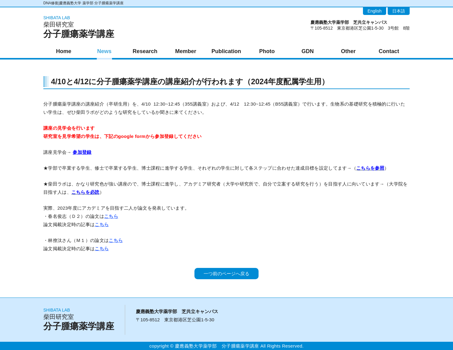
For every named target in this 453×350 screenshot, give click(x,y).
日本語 (398, 11)
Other (348, 51)
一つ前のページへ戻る (226, 273)
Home (63, 51)
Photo (267, 51)
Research (144, 51)
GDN (308, 51)
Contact (389, 51)
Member (185, 51)
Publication (226, 51)
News (104, 51)
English (375, 11)
